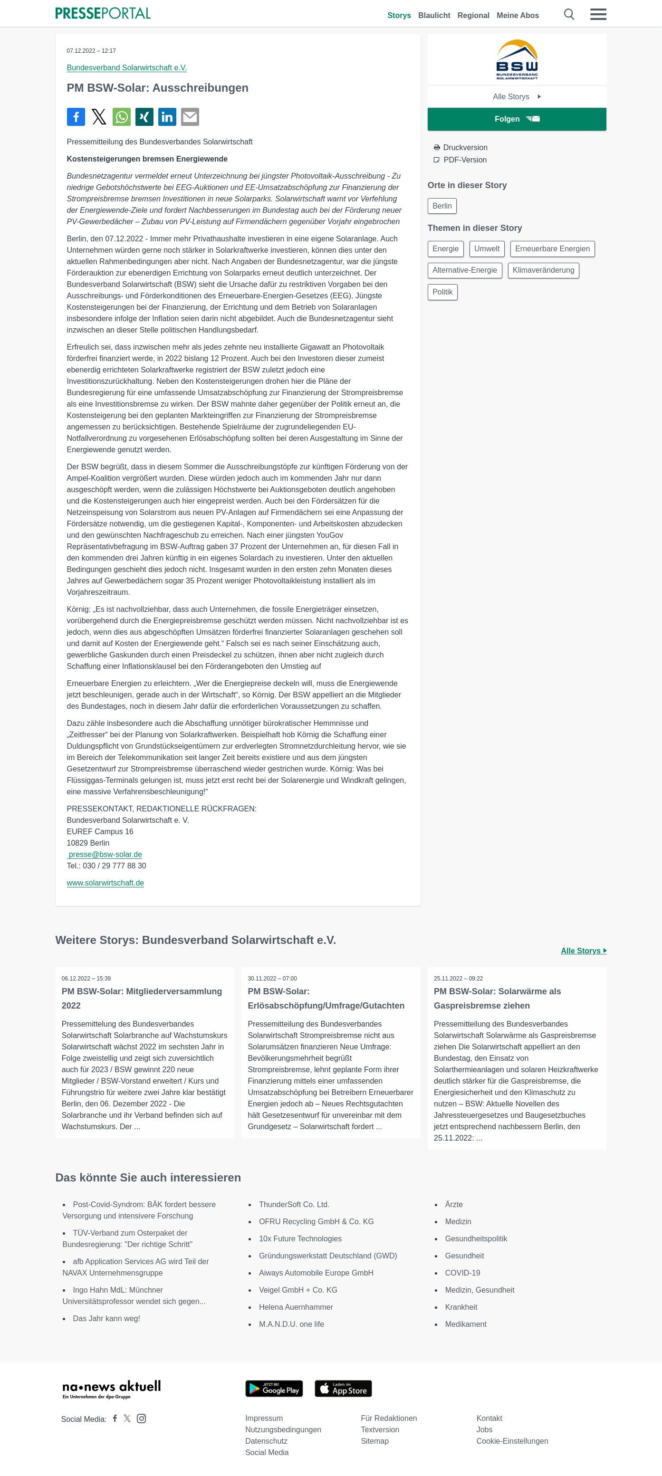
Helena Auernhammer (296, 1308)
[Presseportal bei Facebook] (112, 1420)
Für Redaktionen (389, 1419)
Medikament (466, 1325)
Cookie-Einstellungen (512, 1442)
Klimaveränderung (465, 296)
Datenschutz (266, 1442)
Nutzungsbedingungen (283, 1430)
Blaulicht (434, 15)
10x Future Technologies (300, 1239)
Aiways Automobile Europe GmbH (316, 1273)
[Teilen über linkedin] (167, 117)
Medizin (458, 1222)
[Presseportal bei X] (124, 1420)
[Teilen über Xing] (144, 117)
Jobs (485, 1430)
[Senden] (190, 117)
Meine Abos (518, 15)
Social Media (267, 1453)
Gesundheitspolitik (476, 1239)
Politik (524, 296)
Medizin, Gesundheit (480, 1290)
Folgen (517, 119)
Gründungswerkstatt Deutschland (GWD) (328, 1256)
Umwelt (490, 251)
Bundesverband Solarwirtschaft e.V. (127, 68)
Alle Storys (517, 97)
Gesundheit (464, 1256)
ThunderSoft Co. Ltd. (294, 1205)
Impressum (264, 1419)
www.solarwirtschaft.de (105, 883)
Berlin (443, 206)
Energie (447, 251)
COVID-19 (462, 1273)
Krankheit (461, 1308)
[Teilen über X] (99, 117)
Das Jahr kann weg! (106, 1319)
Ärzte (454, 1205)
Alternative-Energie (559, 273)
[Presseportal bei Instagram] (138, 1418)
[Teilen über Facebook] (76, 117)
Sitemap (375, 1442)
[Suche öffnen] (570, 14)
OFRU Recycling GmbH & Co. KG (316, 1222)
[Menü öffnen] (598, 14)
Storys (399, 15)
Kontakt (489, 1419)
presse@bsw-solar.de (105, 854)
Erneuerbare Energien (471, 273)
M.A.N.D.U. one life (291, 1325)
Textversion (380, 1430)
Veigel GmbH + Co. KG (298, 1290)
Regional (474, 15)
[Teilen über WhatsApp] (122, 117)
